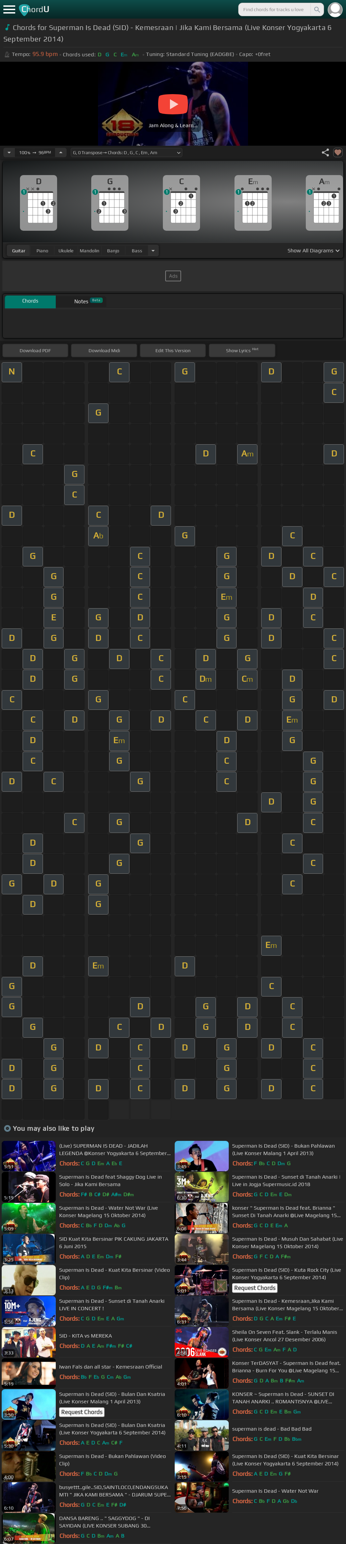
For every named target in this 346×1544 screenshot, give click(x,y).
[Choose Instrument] (153, 250)
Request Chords (254, 1288)
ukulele (65, 250)
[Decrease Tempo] (9, 152)
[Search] (317, 9)
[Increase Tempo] (61, 152)
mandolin (89, 250)
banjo (113, 250)
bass (137, 250)
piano (42, 250)
